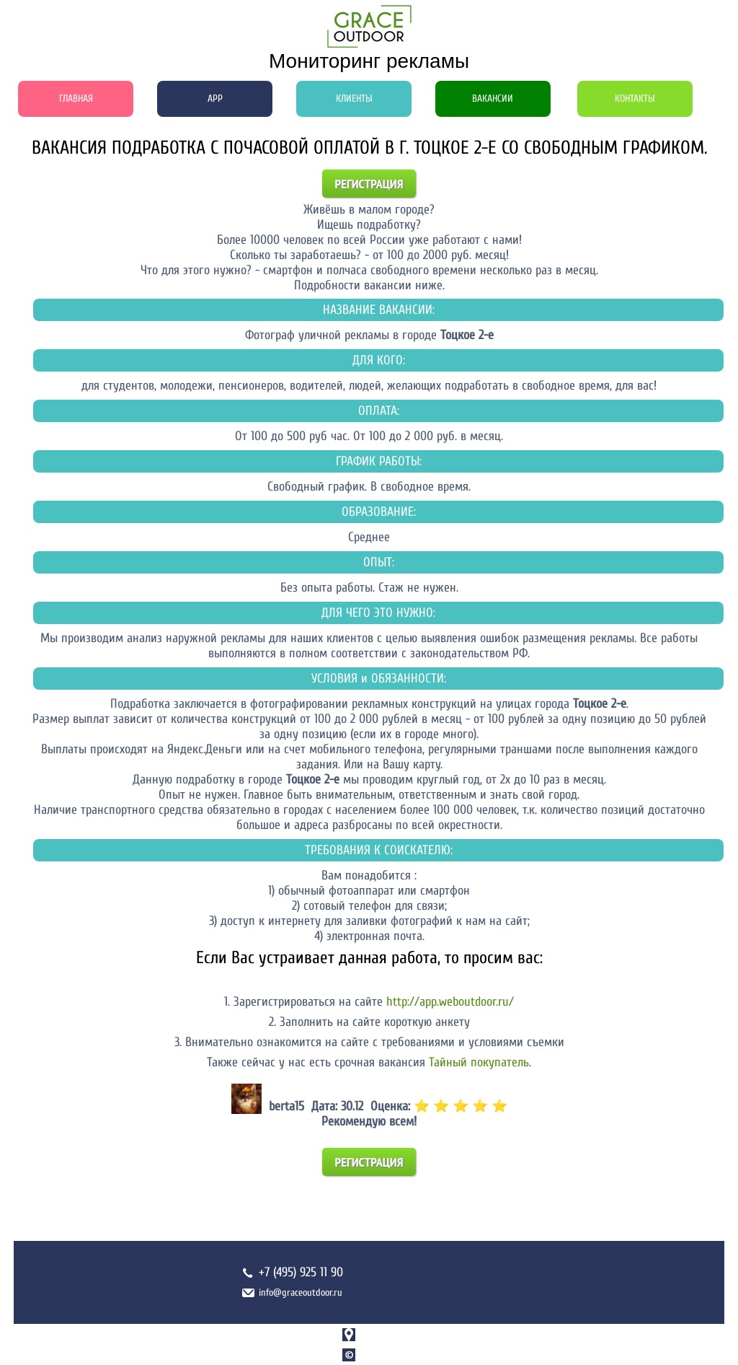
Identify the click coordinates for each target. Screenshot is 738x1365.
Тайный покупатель (479, 1062)
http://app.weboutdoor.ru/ (450, 1001)
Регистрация (369, 183)
